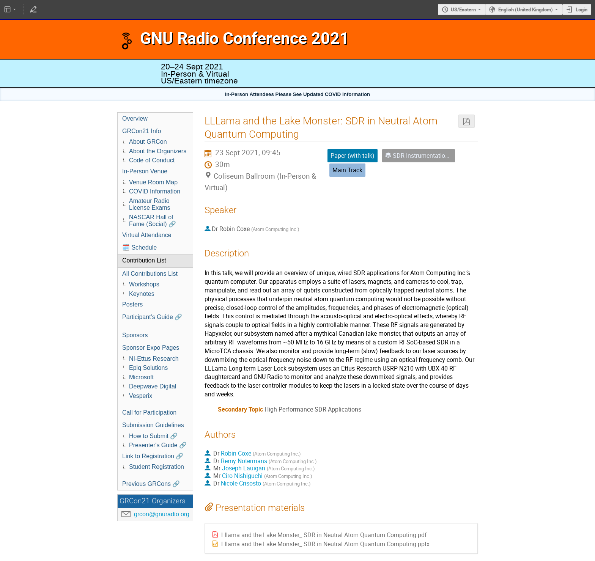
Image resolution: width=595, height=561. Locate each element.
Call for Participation (149, 412)
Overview (135, 118)
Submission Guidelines (153, 425)
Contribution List (144, 260)
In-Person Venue (144, 171)
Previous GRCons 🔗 (151, 484)
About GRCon (148, 141)
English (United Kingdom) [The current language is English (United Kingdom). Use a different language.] (525, 9)
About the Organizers (157, 151)
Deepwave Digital (152, 386)
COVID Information (154, 191)
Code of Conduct (152, 160)
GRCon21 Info (141, 131)
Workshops (144, 284)
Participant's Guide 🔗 (152, 317)
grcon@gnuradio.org (161, 514)
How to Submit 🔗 (153, 436)
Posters (132, 304)
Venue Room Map (153, 182)
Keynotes (141, 294)
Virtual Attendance (147, 235)
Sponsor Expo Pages (150, 347)
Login (581, 9)
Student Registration (156, 467)
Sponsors (135, 335)
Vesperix (140, 396)
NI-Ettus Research (154, 358)
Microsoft (141, 377)
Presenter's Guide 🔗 (158, 445)
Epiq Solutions (148, 368)
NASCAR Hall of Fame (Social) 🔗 (152, 221)
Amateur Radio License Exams (149, 204)
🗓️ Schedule (139, 247)
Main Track (347, 170)
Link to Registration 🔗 (152, 456)
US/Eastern (463, 9)
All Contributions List (150, 273)
